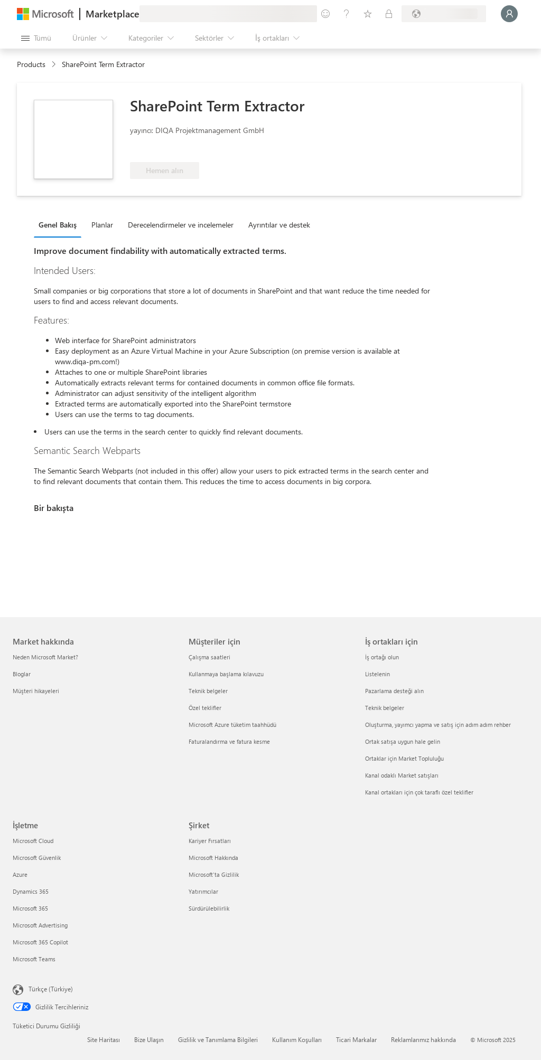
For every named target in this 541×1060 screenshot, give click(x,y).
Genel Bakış (58, 225)
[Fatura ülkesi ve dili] (444, 13)
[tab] (60, 224)
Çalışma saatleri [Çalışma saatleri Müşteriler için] (209, 657)
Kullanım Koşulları (297, 1039)
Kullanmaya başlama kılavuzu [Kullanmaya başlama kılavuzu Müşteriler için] (226, 674)
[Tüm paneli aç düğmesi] (36, 38)
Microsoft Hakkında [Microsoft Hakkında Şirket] (213, 858)
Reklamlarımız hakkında (423, 1039)
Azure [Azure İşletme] (20, 874)
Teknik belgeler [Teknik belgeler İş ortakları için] (384, 708)
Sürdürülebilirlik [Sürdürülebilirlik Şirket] (209, 908)
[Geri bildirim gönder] (325, 13)
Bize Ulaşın (149, 1039)
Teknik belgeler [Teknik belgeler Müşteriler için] (208, 691)
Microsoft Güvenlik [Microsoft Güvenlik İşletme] (37, 858)
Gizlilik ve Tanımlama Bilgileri (218, 1039)
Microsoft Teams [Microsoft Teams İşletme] (34, 959)
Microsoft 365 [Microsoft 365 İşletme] (30, 908)
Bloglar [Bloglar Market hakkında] (22, 674)
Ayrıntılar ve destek (279, 225)
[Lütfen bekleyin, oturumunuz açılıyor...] (509, 13)
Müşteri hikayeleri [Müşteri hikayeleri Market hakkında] (36, 691)
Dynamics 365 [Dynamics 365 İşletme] (31, 891)
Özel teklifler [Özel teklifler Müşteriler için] (205, 708)
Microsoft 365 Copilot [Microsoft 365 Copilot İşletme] (40, 942)
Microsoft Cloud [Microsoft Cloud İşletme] (33, 841)
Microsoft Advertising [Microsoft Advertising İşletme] (40, 925)
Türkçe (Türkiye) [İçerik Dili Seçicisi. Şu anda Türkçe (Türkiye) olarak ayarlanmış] (51, 989)
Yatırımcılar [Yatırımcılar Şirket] (203, 891)
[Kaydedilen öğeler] (367, 13)
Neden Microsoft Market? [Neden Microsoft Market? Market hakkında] (45, 657)
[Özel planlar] (388, 13)
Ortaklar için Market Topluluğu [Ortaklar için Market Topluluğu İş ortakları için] (404, 758)
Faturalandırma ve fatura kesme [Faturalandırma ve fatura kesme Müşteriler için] (229, 741)
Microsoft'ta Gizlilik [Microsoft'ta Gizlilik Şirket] (214, 874)
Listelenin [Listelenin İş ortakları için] (377, 674)
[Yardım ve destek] (346, 13)
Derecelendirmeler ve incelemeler (181, 225)
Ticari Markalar (356, 1039)
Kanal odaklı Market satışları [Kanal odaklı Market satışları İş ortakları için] (402, 775)
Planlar (102, 225)
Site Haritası (103, 1039)
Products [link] (31, 64)
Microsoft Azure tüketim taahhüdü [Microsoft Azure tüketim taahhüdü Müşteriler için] (232, 724)
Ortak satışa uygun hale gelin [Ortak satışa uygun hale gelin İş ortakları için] (402, 741)
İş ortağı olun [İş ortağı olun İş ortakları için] (382, 657)
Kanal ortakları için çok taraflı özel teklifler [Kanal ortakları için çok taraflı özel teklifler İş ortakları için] (419, 792)
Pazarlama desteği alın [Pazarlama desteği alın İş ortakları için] (394, 691)
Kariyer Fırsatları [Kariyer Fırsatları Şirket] (210, 841)
